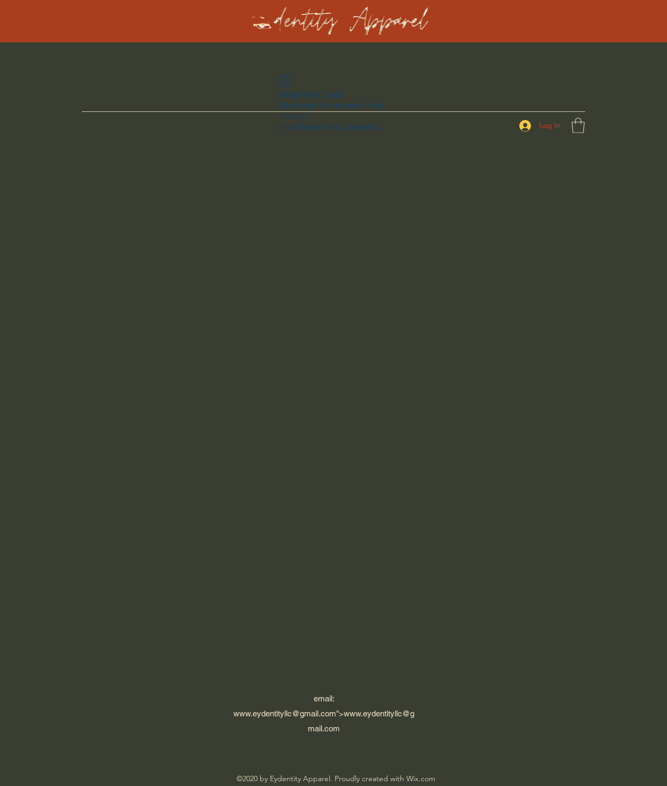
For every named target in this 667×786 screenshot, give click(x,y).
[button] (578, 125)
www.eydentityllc (262, 713)
